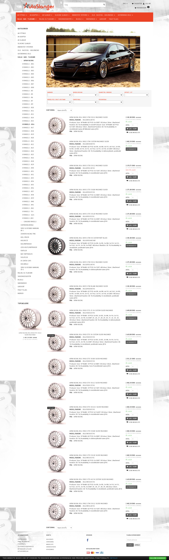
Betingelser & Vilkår (25, 548)
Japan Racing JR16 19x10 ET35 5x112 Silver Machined (30, 334)
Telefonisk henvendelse (26, 546)
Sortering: (50, 110)
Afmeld (137, 544)
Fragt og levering (23, 541)
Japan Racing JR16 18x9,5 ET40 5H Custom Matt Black (89, 238)
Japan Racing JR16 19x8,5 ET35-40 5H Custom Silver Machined (91, 479)
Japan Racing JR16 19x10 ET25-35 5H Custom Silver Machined (91, 310)
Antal (128, 125)
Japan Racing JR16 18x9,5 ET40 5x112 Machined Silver (89, 262)
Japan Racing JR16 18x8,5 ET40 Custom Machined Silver (89, 141)
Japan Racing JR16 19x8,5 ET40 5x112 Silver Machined (89, 503)
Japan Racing (78, 131)
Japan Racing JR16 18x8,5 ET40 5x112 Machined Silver (89, 117)
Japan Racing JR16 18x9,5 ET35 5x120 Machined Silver (89, 214)
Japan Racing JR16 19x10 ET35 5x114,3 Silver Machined (89, 407)
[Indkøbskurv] (142, 8)
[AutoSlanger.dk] (39, 5)
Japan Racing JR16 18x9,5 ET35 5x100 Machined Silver (89, 190)
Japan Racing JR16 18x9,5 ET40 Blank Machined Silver (89, 286)
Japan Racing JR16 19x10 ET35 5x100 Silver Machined (88, 358)
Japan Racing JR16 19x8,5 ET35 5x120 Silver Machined (89, 455)
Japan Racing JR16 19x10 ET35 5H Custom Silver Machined (90, 334)
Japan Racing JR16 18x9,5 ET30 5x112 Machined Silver (89, 166)
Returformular (23, 551)
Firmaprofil (22, 544)
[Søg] (104, 5)
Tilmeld (130, 544)
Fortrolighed (22, 539)
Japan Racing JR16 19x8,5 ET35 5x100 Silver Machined (89, 431)
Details (113, 558)
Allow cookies (157, 558)
